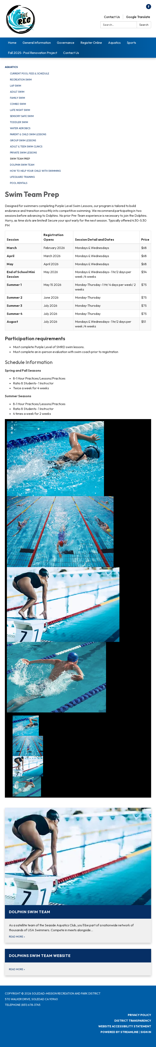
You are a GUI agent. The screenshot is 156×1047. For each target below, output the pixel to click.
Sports (131, 43)
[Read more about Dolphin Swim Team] (78, 875)
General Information (37, 43)
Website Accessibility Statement (124, 1026)
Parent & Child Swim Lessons (28, 134)
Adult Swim (17, 91)
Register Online (91, 43)
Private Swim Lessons (23, 152)
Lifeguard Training (22, 176)
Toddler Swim (19, 122)
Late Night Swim (20, 110)
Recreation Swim (21, 79)
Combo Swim (18, 103)
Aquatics (114, 43)
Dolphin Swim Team (22, 164)
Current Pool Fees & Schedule (29, 73)
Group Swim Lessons (23, 140)
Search (143, 25)
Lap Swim (15, 85)
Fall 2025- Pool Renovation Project (32, 53)
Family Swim (17, 97)
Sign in (146, 1032)
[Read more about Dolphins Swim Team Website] (78, 962)
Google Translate (138, 17)
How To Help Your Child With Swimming (35, 170)
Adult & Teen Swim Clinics (26, 146)
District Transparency (132, 1020)
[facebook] (148, 8)
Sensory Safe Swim (22, 116)
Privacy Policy (139, 1015)
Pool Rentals (18, 183)
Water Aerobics (20, 128)
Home (12, 43)
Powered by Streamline (120, 1032)
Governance (65, 43)
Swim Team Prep (20, 158)
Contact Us (112, 17)
